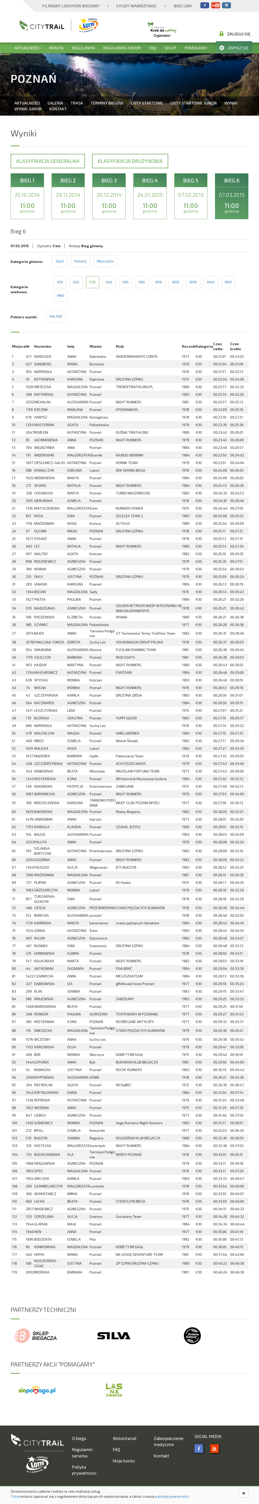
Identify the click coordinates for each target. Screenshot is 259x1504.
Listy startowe (147, 102)
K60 (142, 282)
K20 (76, 282)
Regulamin (83, 47)
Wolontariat (125, 1438)
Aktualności (27, 47)
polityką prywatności (172, 1496)
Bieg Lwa (183, 5)
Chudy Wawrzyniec (136, 5)
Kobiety (80, 261)
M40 (210, 282)
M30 (193, 282)
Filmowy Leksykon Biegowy (70, 5)
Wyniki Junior (28, 108)
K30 (93, 282)
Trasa (77, 102)
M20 (175, 282)
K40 (109, 282)
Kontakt (58, 108)
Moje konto (124, 1460)
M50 (228, 282)
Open (60, 261)
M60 (60, 295)
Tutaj (15, 1496)
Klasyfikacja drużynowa (130, 161)
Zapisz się (234, 47)
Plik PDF (56, 316)
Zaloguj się (235, 33)
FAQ (152, 47)
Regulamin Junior (122, 47)
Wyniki (231, 102)
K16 (60, 282)
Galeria (55, 102)
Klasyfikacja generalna (47, 161)
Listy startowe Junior (193, 102)
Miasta (56, 47)
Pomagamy (196, 47)
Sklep (170, 47)
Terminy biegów (107, 102)
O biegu (79, 1438)
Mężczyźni (105, 261)
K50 (125, 282)
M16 (158, 282)
